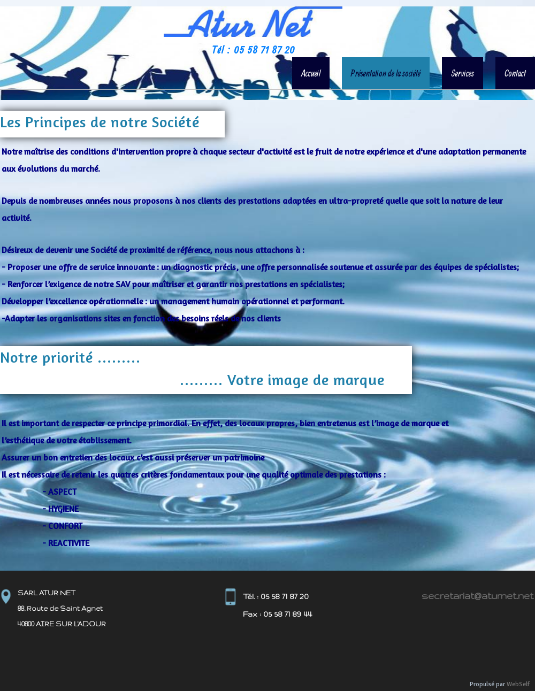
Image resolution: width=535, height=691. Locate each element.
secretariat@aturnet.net (477, 595)
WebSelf (518, 684)
